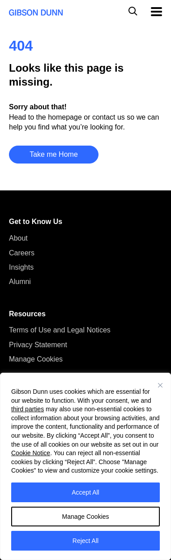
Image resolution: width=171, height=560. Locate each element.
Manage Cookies (85, 516)
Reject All (85, 540)
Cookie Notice (30, 453)
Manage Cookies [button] (36, 359)
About (18, 238)
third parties (27, 409)
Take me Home (54, 154)
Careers (21, 253)
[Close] (160, 385)
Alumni (20, 281)
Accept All (85, 492)
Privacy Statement (38, 345)
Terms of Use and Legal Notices (60, 330)
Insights (21, 267)
